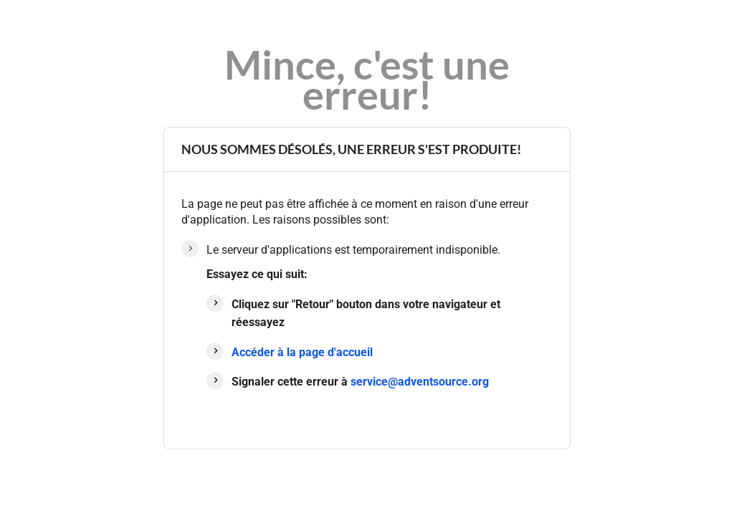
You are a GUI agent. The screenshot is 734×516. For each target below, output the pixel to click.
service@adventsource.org (420, 381)
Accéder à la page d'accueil (302, 352)
